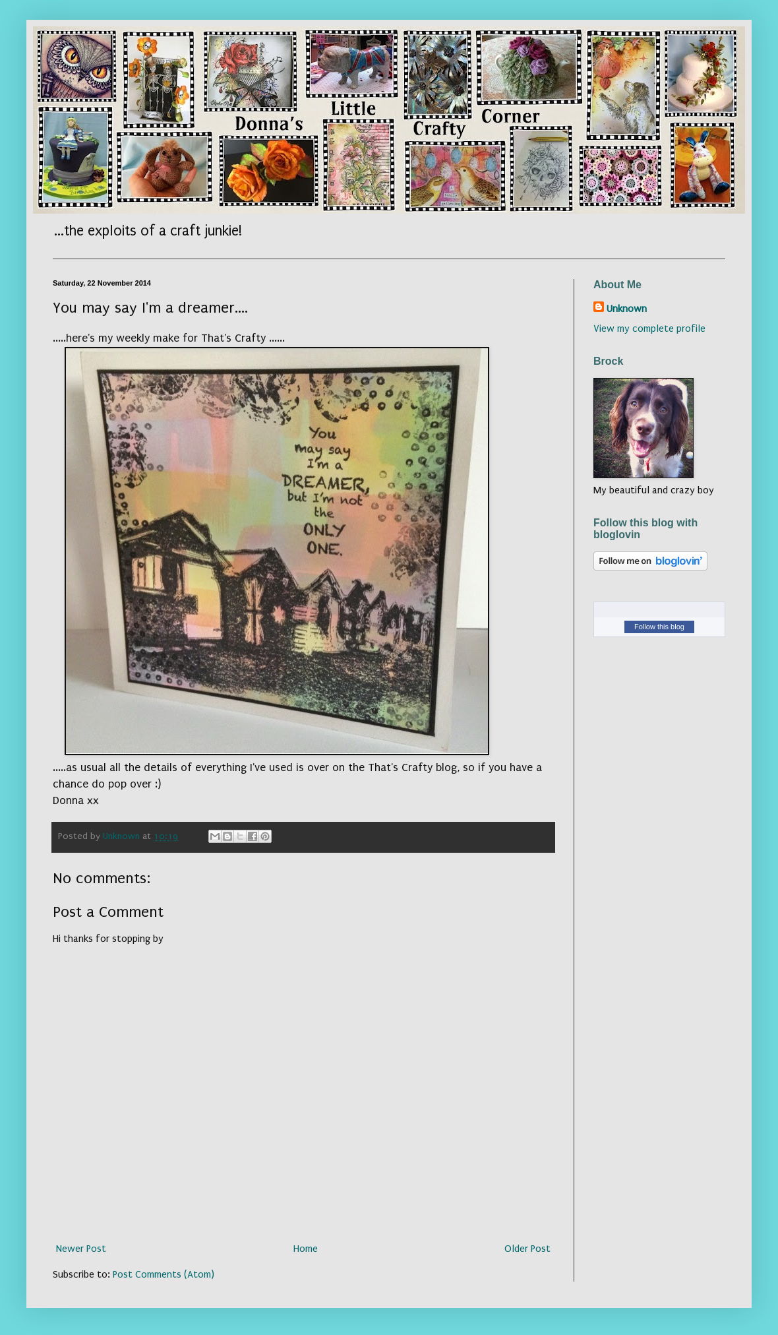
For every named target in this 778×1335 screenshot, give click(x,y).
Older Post (527, 1249)
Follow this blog (659, 627)
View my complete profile (649, 328)
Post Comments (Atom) (163, 1274)
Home (305, 1249)
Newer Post (81, 1249)
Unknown (627, 309)
